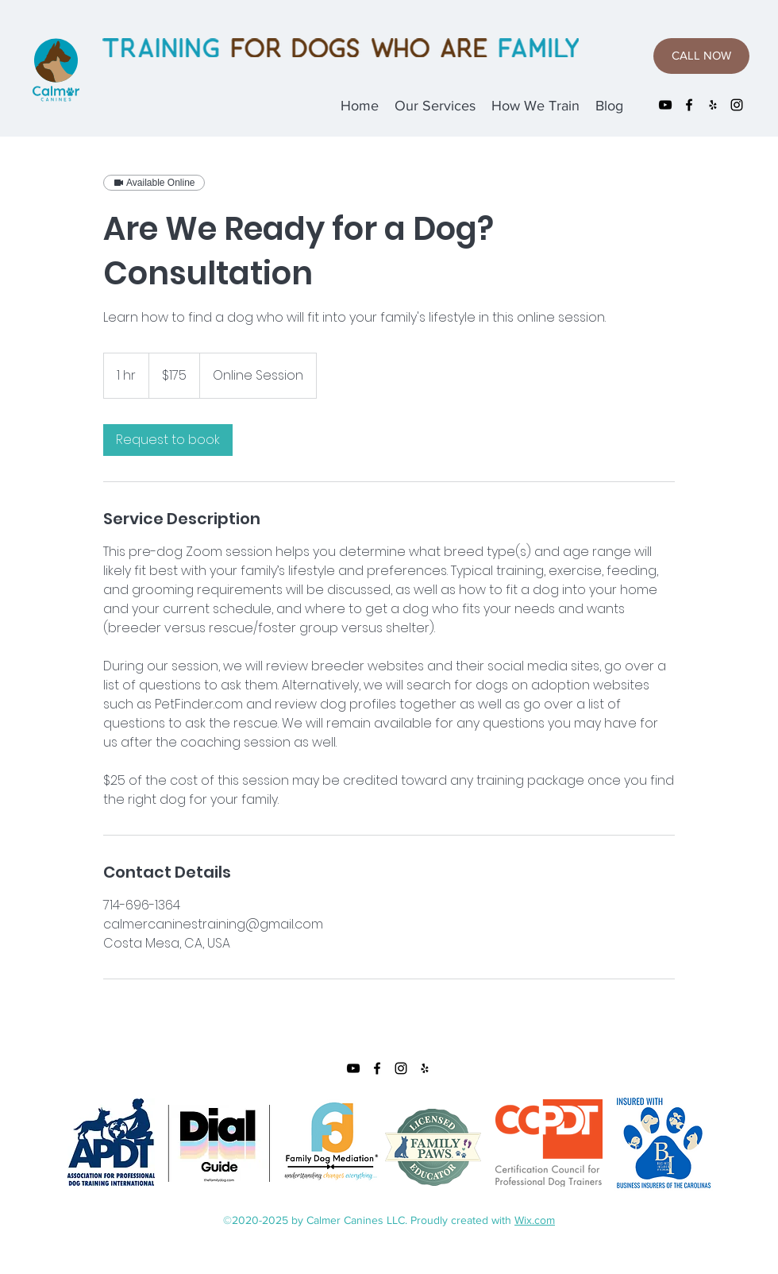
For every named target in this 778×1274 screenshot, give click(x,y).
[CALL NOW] (701, 56)
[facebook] (689, 105)
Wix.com (534, 1220)
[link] (168, 440)
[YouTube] (665, 105)
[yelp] (713, 105)
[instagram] (737, 105)
